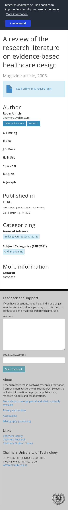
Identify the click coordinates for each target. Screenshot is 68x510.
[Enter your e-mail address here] (34, 360)
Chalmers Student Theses (18, 443)
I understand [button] (18, 23)
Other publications (14, 123)
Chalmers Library (13, 436)
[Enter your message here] (34, 334)
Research (33, 123)
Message (8, 316)
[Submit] (14, 369)
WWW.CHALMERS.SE (15, 465)
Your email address (14, 354)
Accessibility (10, 415)
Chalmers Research (14, 439)
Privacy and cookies (14, 410)
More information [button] (17, 14)
